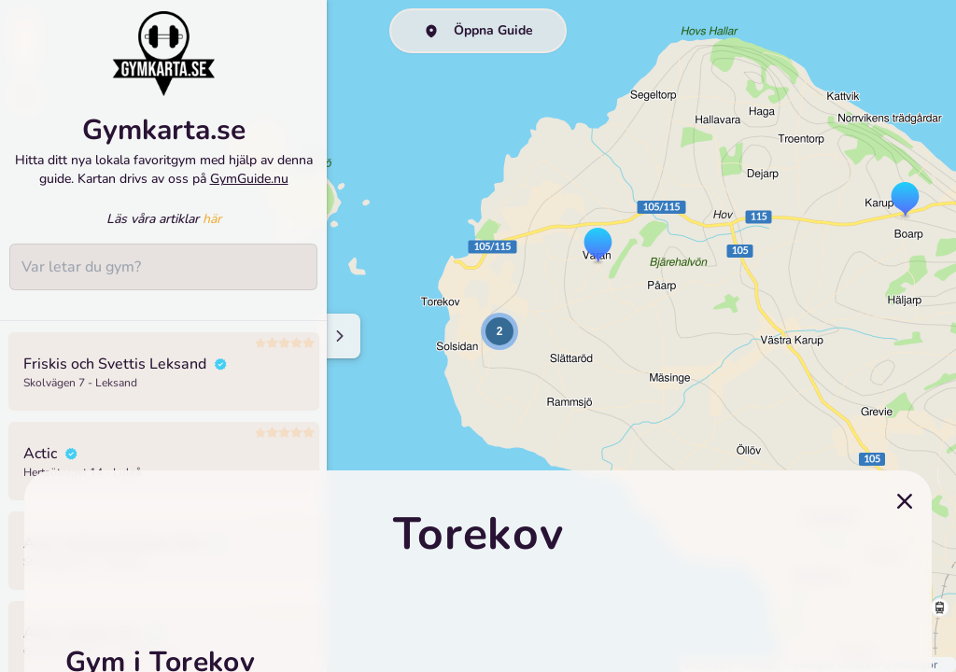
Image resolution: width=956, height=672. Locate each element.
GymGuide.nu (249, 179)
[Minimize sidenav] (338, 336)
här (212, 219)
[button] (598, 246)
